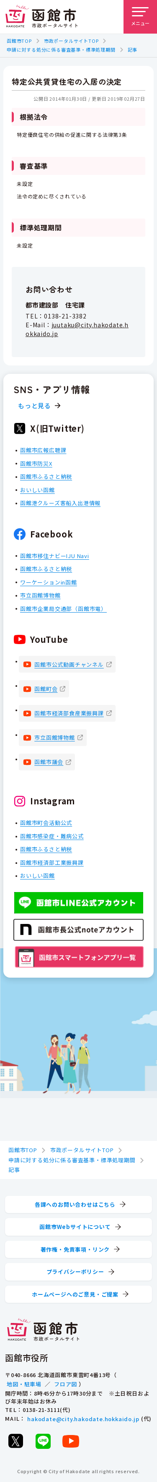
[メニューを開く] (140, 17)
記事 (133, 49)
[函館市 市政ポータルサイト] (41, 16)
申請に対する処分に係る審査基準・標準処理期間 (61, 49)
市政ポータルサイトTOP (71, 40)
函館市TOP (19, 40)
